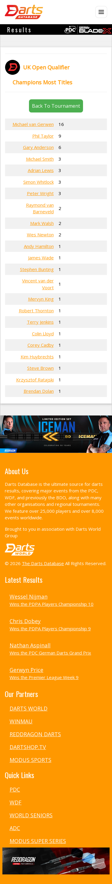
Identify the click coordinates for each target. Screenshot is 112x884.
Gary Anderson (38, 147)
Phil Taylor (43, 136)
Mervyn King (41, 299)
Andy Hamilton (39, 246)
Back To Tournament (56, 106)
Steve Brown (40, 368)
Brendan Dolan (39, 391)
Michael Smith (40, 159)
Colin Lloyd (43, 334)
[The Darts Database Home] (24, 12)
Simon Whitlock (38, 182)
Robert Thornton (36, 311)
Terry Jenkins (40, 322)
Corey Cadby (40, 345)
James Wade (41, 258)
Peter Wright (40, 193)
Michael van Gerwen (33, 124)
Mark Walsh (42, 223)
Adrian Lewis (41, 170)
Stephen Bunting (37, 269)
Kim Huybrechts (37, 357)
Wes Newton (40, 235)
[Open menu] (101, 12)
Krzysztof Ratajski (35, 380)
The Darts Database (43, 563)
